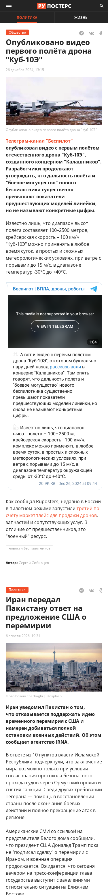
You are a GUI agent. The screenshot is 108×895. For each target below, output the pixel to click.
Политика (27, 17)
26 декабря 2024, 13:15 (25, 69)
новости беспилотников (29, 548)
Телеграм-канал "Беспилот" (39, 141)
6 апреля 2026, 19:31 (23, 635)
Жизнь (81, 17)
